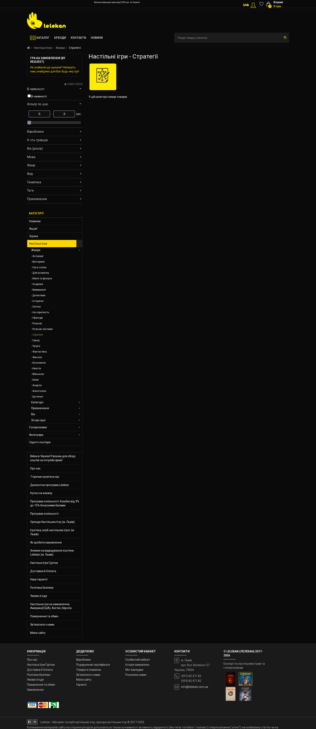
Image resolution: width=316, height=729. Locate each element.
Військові (38, 373)
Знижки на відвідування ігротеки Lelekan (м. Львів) (52, 552)
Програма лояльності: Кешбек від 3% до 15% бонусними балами (54, 503)
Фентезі (37, 357)
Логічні (36, 306)
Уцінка (33, 236)
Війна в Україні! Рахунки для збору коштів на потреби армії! (53, 458)
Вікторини (38, 261)
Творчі (36, 345)
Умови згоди (38, 596)
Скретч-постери (39, 442)
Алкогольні (39, 390)
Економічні (39, 362)
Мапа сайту (38, 632)
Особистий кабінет (137, 659)
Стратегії (37, 334)
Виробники (83, 659)
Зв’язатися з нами (42, 624)
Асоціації (37, 256)
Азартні (37, 385)
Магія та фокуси (42, 278)
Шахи (35, 379)
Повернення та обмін (44, 616)
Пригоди (37, 317)
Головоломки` (38, 427)
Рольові (37, 323)
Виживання (39, 289)
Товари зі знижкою (88, 669)
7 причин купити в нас (44, 476)
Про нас (35, 468)
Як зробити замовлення (46, 542)
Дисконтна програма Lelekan (49, 485)
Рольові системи (42, 329)
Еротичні (37, 396)
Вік (33, 414)
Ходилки (37, 284)
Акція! (33, 228)
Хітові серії (38, 420)
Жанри (60, 47)
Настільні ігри (43, 47)
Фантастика (39, 351)
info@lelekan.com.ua (194, 686)
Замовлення (35, 689)
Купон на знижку (41, 493)
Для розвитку (40, 272)
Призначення (40, 408)
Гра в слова (39, 267)
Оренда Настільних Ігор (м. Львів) (52, 522)
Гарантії (81, 684)
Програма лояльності (44, 513)
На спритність (40, 312)
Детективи (38, 295)
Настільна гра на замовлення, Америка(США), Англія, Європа (51, 606)
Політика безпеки (41, 587)
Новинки (35, 221)
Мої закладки (134, 669)
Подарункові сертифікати (93, 664)
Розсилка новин (136, 674)
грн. (78, 114)
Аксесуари (36, 434)
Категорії (37, 402)
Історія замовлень (137, 664)
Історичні (38, 300)
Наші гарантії (39, 579)
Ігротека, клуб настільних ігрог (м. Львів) (52, 532)
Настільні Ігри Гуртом (44, 562)
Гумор (36, 340)
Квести (36, 368)
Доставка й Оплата (43, 571)
